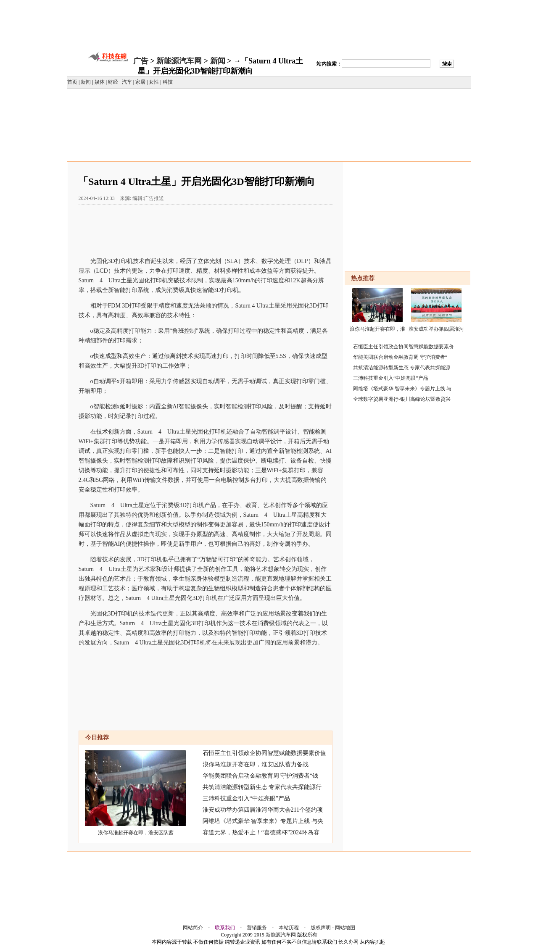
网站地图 (345, 928)
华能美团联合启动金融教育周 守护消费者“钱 (261, 776)
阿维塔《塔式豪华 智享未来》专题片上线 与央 (263, 821)
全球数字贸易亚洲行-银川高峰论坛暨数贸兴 (402, 399)
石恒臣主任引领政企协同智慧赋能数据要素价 (403, 347)
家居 (140, 82)
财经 (113, 82)
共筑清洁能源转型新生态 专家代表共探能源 (401, 368)
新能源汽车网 (179, 61)
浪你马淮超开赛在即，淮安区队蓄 (136, 833)
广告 (140, 61)
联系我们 (225, 928)
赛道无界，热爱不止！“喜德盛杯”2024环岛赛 (261, 832)
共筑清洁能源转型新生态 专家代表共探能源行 (262, 787)
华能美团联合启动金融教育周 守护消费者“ (400, 357)
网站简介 (193, 928)
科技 (168, 82)
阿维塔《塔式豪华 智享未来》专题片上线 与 (402, 389)
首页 (72, 82)
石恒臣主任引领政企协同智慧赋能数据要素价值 (264, 753)
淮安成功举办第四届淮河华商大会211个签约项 (263, 810)
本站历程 (289, 928)
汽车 (127, 82)
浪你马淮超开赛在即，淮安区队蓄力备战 (256, 764)
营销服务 (257, 928)
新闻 (217, 61)
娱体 (100, 82)
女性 (154, 82)
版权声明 (321, 928)
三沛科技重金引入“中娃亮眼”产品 (246, 798)
